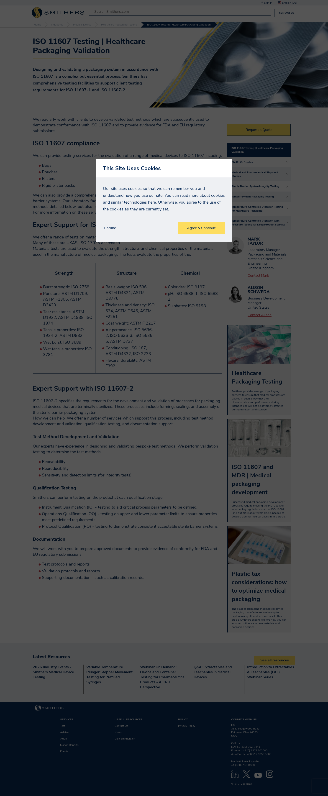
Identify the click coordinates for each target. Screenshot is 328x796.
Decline (110, 228)
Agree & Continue (201, 227)
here (152, 202)
